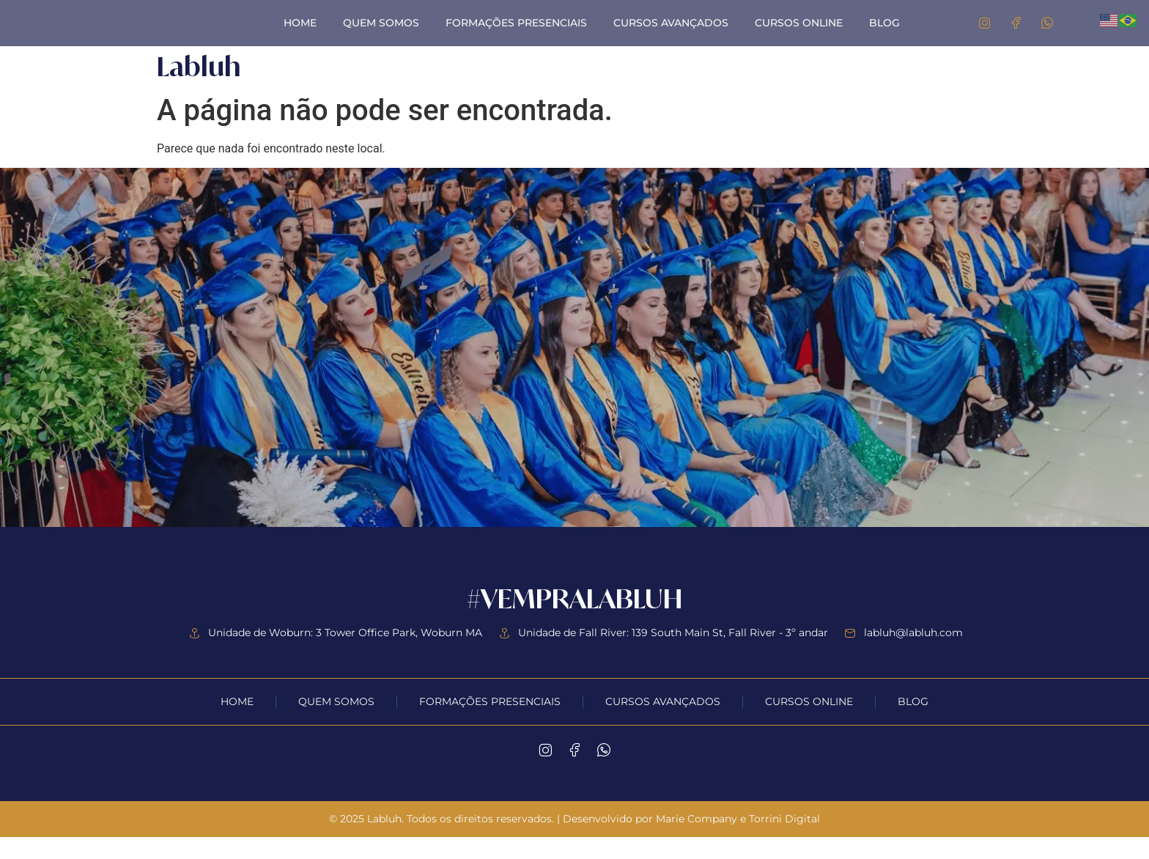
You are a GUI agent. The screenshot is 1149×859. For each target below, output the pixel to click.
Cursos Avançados (670, 33)
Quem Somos (381, 33)
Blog (884, 33)
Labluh (198, 88)
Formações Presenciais (516, 33)
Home (300, 33)
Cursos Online (799, 33)
